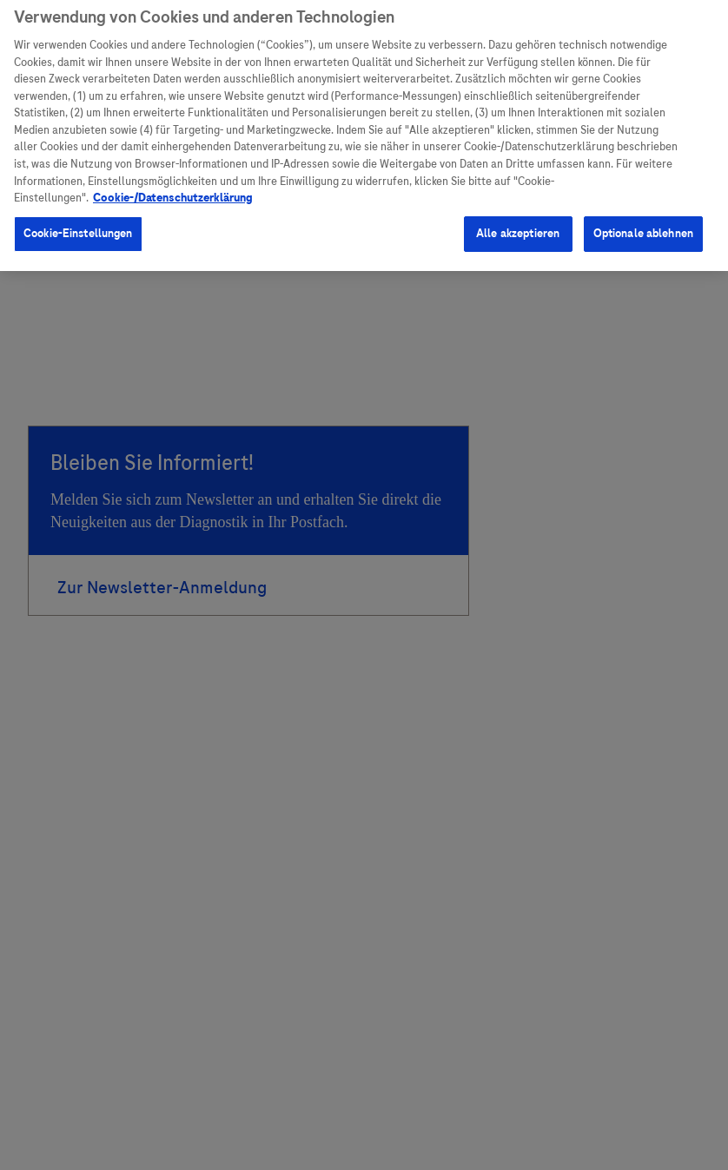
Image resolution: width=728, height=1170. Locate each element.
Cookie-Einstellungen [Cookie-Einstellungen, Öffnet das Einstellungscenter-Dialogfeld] (78, 227)
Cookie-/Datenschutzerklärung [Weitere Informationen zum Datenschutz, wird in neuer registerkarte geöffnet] (173, 192)
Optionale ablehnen (643, 227)
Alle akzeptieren (517, 227)
